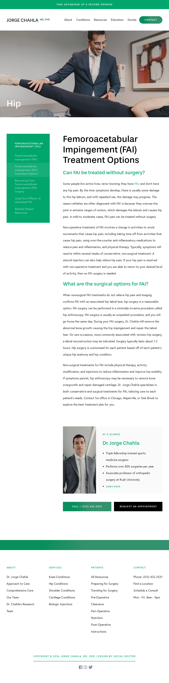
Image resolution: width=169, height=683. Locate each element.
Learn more (113, 486)
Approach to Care (18, 584)
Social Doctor (124, 656)
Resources (100, 20)
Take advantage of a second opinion (84, 4)
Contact (151, 19)
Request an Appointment (138, 506)
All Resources (99, 577)
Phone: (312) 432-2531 (147, 577)
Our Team (13, 597)
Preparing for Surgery (104, 584)
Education (117, 20)
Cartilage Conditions (62, 597)
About (68, 20)
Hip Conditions (58, 584)
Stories (131, 20)
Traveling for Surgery (104, 590)
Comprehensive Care (20, 590)
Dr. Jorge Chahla (17, 577)
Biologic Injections (60, 604)
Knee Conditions (59, 577)
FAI (137, 184)
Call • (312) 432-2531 (87, 506)
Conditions (83, 20)
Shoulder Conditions (62, 590)
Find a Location (143, 584)
